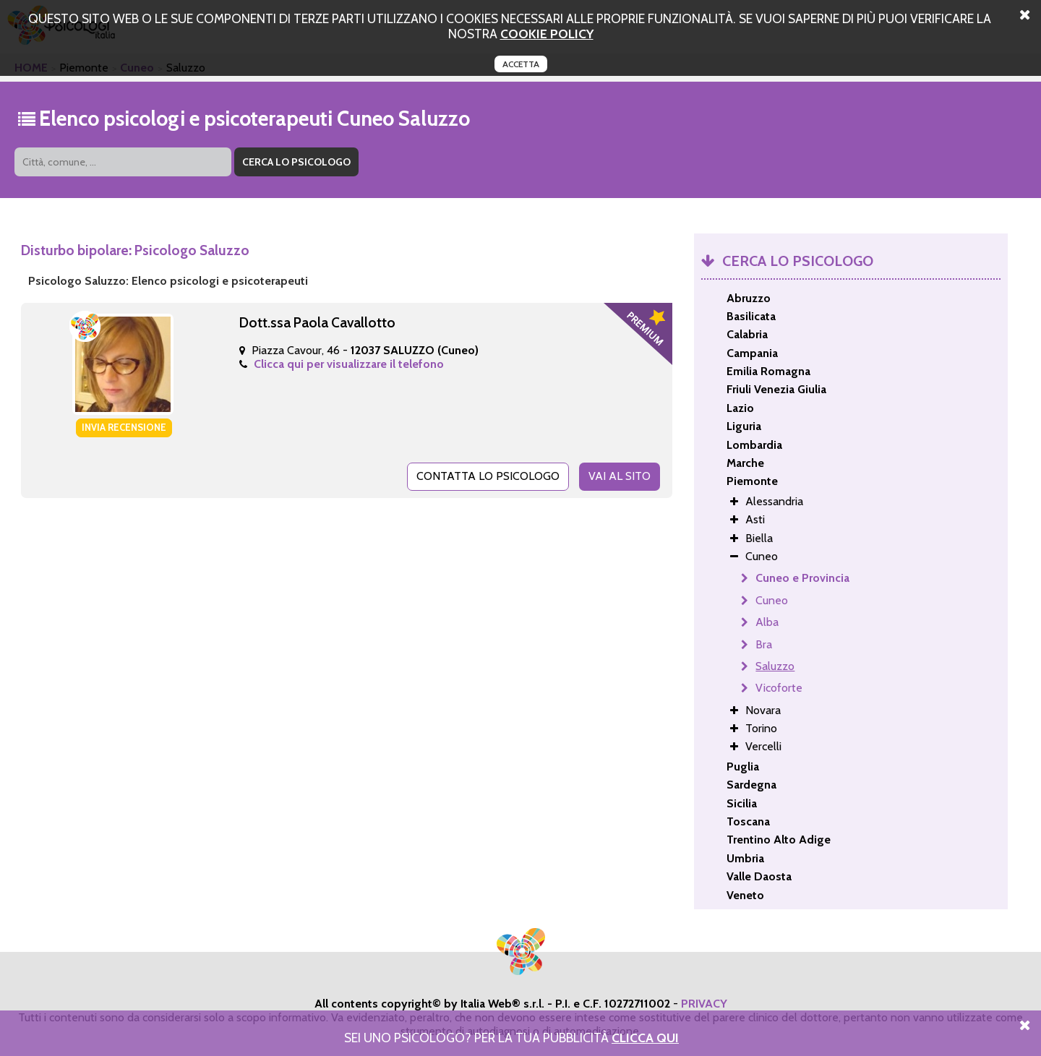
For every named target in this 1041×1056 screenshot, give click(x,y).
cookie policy (547, 33)
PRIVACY (704, 1003)
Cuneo (771, 600)
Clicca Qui (645, 1037)
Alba (767, 622)
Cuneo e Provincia (802, 578)
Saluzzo (774, 666)
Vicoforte (778, 688)
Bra (763, 644)
